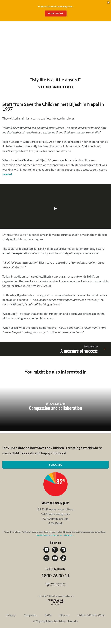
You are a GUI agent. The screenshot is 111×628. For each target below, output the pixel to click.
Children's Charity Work (91, 615)
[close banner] (108, 3)
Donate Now (55, 13)
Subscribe (55, 464)
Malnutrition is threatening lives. (55, 6)
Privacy (11, 615)
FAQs (48, 615)
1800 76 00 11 (55, 575)
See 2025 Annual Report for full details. (54, 535)
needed (7, 174)
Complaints (30, 615)
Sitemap (64, 615)
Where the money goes (55, 503)
